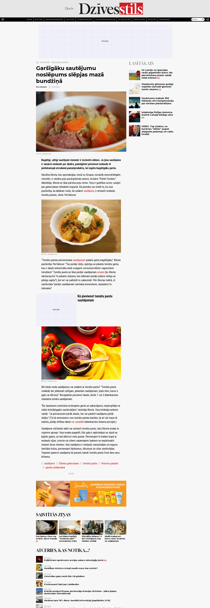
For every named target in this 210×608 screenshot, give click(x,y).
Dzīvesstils (45, 62)
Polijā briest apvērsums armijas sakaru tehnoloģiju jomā (73, 560)
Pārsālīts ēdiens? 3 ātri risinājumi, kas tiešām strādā (92, 538)
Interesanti (164, 19)
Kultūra (39, 19)
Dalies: (71, 474)
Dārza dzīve (139, 19)
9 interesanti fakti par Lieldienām (61, 584)
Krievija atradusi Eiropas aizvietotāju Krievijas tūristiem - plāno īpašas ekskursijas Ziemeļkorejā (80, 592)
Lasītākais (141, 63)
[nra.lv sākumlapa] (69, 8)
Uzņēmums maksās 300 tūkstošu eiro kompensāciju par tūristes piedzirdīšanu (158, 101)
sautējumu (89, 190)
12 (105, 560)
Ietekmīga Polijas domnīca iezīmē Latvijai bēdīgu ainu (157, 113)
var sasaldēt (77, 421)
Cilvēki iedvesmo (84, 19)
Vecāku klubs (124, 19)
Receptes (152, 19)
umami (100, 272)
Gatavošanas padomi (105, 19)
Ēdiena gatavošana (67, 463)
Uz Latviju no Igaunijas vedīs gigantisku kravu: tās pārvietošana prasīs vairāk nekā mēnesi (157, 74)
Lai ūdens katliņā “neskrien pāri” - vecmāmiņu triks (68, 538)
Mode (29, 19)
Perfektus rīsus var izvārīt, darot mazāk (46, 537)
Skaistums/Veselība (54, 19)
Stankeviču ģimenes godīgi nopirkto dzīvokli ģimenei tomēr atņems (157, 87)
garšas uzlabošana (54, 467)
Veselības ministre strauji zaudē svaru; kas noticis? (71, 568)
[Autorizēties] (207, 19)
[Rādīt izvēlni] (2, 19)
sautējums (48, 463)
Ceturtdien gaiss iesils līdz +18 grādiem (64, 576)
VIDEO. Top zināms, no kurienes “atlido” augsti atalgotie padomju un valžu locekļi (157, 130)
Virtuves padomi (108, 463)
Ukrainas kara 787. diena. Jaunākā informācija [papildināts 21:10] (77, 600)
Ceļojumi (70, 19)
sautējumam (79, 260)
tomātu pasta (88, 463)
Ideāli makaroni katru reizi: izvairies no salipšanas (115, 538)
